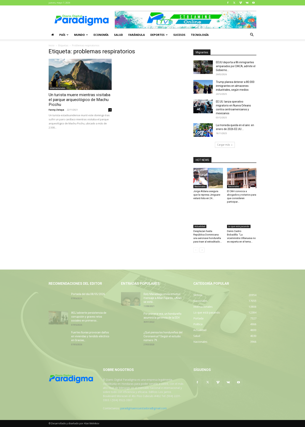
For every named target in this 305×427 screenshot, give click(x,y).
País (63, 35)
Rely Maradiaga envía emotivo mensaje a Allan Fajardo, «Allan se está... (163, 298)
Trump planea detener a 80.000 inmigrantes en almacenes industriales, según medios (235, 85)
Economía (101, 35)
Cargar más (225, 144)
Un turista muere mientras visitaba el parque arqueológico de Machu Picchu (79, 99)
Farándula (136, 35)
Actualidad (200, 226)
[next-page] (202, 250)
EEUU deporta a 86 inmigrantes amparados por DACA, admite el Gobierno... (235, 66)
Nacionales (200, 186)
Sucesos (179, 35)
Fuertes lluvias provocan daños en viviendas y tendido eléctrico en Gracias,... (90, 336)
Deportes (159, 35)
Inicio (51, 45)
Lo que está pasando (238, 226)
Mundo (81, 35)
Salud (118, 35)
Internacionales (57, 88)
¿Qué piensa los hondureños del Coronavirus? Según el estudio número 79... (163, 336)
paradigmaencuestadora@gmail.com (143, 408)
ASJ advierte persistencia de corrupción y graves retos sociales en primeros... (88, 316)
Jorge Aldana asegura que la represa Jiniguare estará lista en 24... (206, 195)
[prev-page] (195, 250)
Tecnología (200, 35)
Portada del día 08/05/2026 (88, 294)
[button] (251, 35)
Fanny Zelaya (56, 109)
